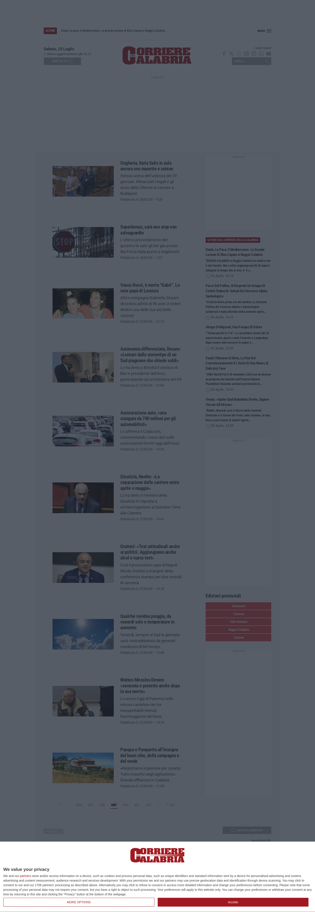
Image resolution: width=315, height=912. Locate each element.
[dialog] (157, 877)
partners (25, 875)
